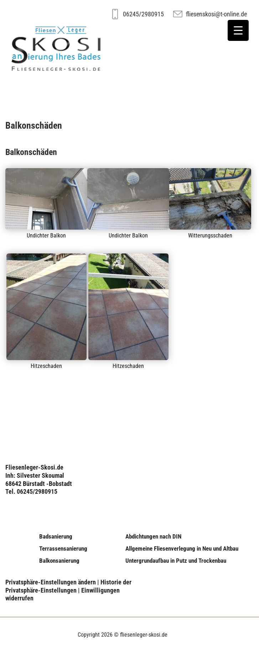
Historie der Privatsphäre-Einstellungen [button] (68, 586)
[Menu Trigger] (238, 30)
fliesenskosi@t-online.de (216, 14)
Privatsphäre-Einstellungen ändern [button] (50, 582)
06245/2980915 (143, 14)
